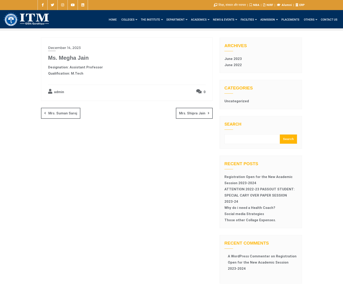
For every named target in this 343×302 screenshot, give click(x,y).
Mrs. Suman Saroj (62, 113)
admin (56, 91)
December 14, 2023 (64, 48)
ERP (300, 5)
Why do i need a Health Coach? (249, 208)
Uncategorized (236, 101)
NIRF (268, 5)
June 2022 (233, 65)
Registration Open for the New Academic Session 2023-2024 (262, 262)
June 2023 (233, 59)
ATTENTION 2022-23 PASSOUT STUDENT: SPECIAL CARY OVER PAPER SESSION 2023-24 (259, 195)
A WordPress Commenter (249, 256)
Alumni (285, 5)
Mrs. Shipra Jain (192, 113)
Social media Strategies (244, 214)
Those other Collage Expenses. (250, 220)
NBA (255, 5)
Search (232, 124)
